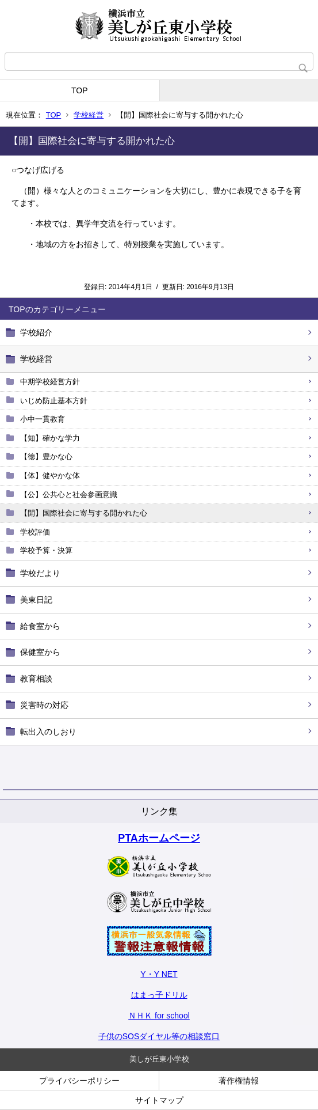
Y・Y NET (158, 974)
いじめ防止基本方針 (53, 400)
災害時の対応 (44, 705)
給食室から (40, 626)
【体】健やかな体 (50, 475)
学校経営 (89, 115)
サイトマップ (159, 1100)
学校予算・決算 (46, 550)
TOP (79, 90)
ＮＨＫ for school (159, 1015)
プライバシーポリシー (79, 1080)
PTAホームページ (159, 838)
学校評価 (35, 532)
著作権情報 (239, 1080)
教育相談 (36, 678)
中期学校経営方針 (50, 381)
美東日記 (36, 599)
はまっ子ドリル (159, 994)
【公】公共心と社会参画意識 (68, 494)
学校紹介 (36, 332)
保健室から (40, 652)
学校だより (40, 573)
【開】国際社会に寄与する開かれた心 (83, 513)
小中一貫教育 (42, 419)
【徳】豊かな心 (46, 456)
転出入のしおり (48, 731)
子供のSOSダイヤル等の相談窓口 (159, 1036)
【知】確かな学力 (50, 438)
